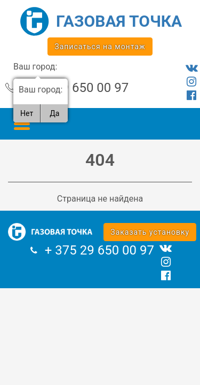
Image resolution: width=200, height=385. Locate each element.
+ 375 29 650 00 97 (74, 87)
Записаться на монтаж (99, 46)
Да (54, 113)
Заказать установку (149, 232)
